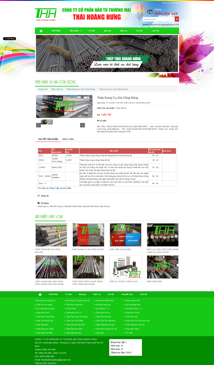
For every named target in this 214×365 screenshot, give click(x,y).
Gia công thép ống (133, 305)
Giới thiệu (56, 31)
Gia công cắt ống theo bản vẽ (78, 301)
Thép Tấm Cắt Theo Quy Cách (138, 321)
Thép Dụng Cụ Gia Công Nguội (88, 249)
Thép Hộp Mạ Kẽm (73, 333)
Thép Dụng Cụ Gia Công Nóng (55, 81)
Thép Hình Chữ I (43, 313)
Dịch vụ (123, 31)
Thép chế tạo (57, 89)
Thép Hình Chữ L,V (74, 313)
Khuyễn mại (127, 294)
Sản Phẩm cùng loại (49, 216)
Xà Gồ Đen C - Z (102, 309)
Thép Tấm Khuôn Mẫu (120, 249)
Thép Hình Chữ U (103, 313)
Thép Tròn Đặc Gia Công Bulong (48, 250)
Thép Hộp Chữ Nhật (44, 333)
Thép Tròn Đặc (154, 281)
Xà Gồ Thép (71, 309)
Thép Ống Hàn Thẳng (45, 329)
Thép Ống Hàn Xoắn (74, 329)
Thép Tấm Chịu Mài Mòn (106, 321)
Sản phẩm (74, 31)
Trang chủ (43, 89)
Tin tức (139, 31)
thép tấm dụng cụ (57, 206)
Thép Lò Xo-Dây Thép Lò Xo (123, 281)
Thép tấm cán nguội (44, 305)
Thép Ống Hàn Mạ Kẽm (75, 325)
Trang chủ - (167, 3)
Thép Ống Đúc (42, 325)
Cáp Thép (100, 333)
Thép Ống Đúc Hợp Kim (135, 325)
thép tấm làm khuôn (91, 206)
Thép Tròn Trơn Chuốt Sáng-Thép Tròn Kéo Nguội (87, 282)
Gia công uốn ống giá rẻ (46, 301)
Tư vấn (91, 31)
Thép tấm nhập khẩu (74, 305)
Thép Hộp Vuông (132, 329)
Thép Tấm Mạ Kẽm (103, 317)
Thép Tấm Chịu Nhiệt (74, 321)
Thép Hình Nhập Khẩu (105, 301)
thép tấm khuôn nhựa (73, 206)
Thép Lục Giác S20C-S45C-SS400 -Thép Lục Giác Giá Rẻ (162, 250)
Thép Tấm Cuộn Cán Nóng (77, 317)
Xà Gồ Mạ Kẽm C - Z (134, 309)
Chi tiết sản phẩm (48, 139)
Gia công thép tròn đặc (45, 309)
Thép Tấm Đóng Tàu (44, 321)
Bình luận (68, 139)
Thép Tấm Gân (132, 317)
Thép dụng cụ (42, 206)
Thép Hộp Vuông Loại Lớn (106, 329)
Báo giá (107, 31)
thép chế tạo (105, 206)
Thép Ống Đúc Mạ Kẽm (105, 325)
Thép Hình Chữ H (133, 313)
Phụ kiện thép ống (103, 305)
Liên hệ (175, 3)
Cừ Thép (129, 333)
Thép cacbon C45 (133, 301)
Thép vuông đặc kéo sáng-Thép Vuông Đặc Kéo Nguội (49, 282)
